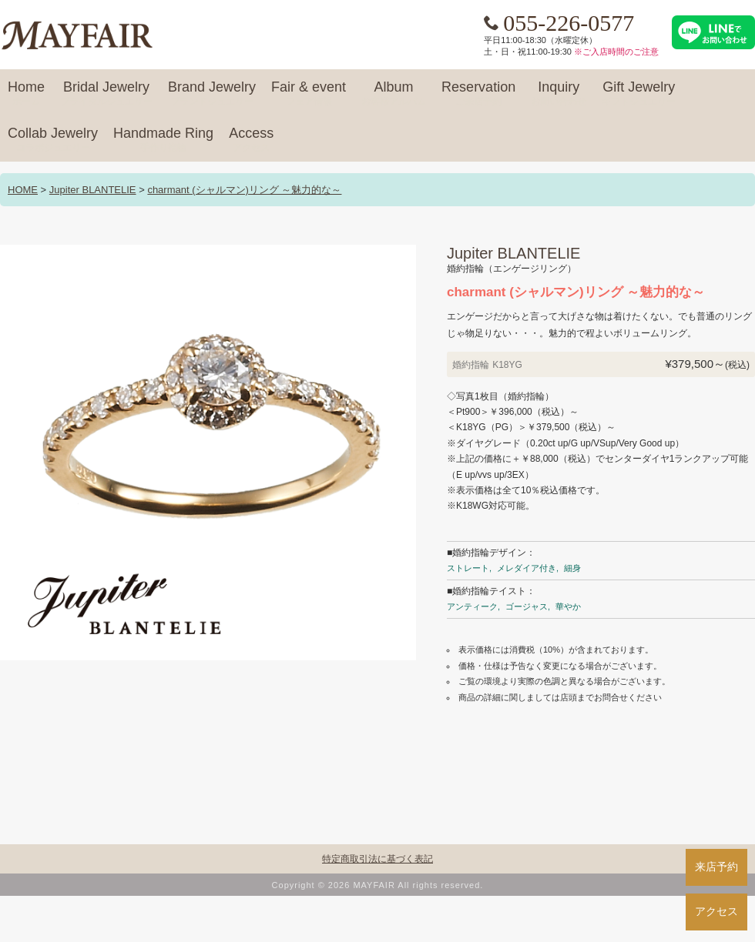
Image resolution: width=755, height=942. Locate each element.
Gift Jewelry (639, 94)
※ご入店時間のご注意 (616, 51)
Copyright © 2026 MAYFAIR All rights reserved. (378, 885)
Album (393, 94)
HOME (23, 189)
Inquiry (558, 94)
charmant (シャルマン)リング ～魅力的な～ (244, 189)
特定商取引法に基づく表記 (377, 858)
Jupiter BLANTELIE (92, 189)
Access (251, 140)
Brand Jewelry (212, 94)
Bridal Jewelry (106, 94)
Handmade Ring (163, 140)
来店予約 (716, 866)
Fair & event (308, 94)
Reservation (478, 94)
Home (26, 94)
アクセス (716, 911)
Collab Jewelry (53, 140)
